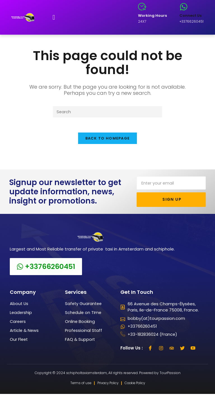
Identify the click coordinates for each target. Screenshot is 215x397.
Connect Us (190, 15)
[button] (54, 17)
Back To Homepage (107, 140)
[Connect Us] (183, 7)
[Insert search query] (107, 112)
